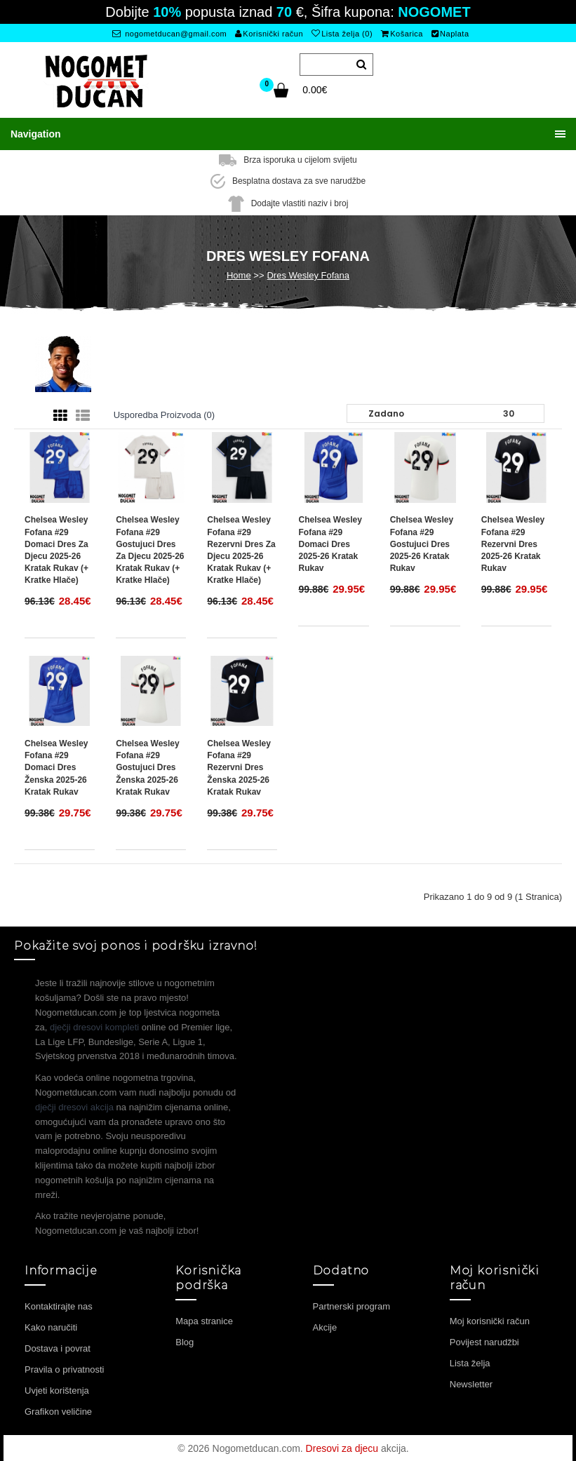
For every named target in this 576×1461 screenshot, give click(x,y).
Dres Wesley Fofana (308, 274)
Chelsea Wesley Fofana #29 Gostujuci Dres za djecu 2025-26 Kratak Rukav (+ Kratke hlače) (150, 549)
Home (239, 274)
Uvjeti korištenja (57, 1390)
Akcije (325, 1326)
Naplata (450, 33)
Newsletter (471, 1383)
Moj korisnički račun (490, 1320)
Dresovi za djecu (342, 1447)
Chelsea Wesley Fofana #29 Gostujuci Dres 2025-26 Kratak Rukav (422, 543)
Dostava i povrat (58, 1347)
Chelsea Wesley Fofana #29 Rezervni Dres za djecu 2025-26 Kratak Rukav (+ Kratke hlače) (241, 549)
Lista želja (470, 1362)
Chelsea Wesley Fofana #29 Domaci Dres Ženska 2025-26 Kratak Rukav (56, 767)
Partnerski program (352, 1305)
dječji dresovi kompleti (94, 1026)
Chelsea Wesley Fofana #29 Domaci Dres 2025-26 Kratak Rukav (330, 543)
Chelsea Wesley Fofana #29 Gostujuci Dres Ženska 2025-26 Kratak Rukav (148, 767)
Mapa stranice (204, 1320)
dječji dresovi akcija (74, 1106)
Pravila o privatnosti (64, 1369)
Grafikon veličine (58, 1411)
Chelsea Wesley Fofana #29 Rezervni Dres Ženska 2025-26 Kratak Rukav (239, 767)
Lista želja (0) (342, 33)
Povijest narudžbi (484, 1341)
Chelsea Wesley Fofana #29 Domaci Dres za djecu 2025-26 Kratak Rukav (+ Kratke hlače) (56, 549)
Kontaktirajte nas (59, 1305)
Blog (184, 1341)
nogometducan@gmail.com (169, 33)
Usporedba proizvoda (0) (164, 414)
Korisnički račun (269, 33)
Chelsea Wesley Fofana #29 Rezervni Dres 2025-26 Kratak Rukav (513, 543)
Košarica (402, 33)
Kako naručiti (51, 1326)
